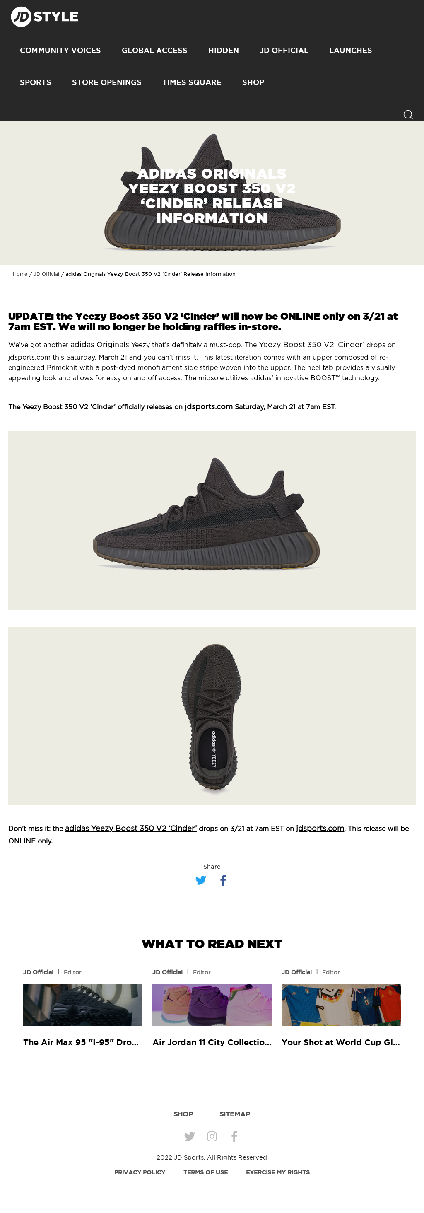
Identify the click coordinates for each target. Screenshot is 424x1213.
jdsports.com (209, 407)
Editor (73, 972)
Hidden (223, 50)
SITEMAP (234, 1114)
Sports (35, 82)
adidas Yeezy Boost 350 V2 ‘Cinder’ (131, 829)
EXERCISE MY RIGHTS (278, 1172)
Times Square (192, 82)
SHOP (253, 82)
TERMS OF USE (205, 1172)
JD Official (284, 50)
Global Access (155, 50)
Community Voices (60, 50)
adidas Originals (99, 345)
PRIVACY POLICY (139, 1172)
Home (20, 274)
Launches (350, 50)
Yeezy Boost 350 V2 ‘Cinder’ (311, 345)
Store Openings (107, 82)
